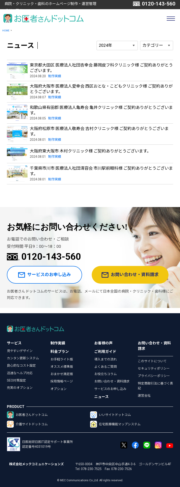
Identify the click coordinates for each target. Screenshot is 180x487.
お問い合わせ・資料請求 (132, 277)
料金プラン (59, 351)
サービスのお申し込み (45, 277)
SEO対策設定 (16, 380)
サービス (14, 343)
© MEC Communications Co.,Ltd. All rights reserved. (90, 480)
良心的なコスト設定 (21, 365)
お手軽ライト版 (61, 359)
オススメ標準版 (61, 366)
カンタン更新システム (23, 358)
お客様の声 (103, 343)
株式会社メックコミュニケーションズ (36, 464)
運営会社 (144, 395)
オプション (58, 389)
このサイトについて (152, 361)
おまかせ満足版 (61, 374)
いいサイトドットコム (110, 414)
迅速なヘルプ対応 (20, 373)
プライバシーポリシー (154, 376)
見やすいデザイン (20, 351)
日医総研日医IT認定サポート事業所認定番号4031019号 (40, 444)
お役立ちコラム (105, 374)
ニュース (101, 397)
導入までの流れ (105, 359)
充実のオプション (20, 388)
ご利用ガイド (105, 351)
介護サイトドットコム (27, 424)
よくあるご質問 (105, 366)
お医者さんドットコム (27, 414)
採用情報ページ (61, 381)
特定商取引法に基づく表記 (155, 386)
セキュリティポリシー (154, 368)
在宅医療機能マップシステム (115, 424)
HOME (5, 30)
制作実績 (57, 343)
